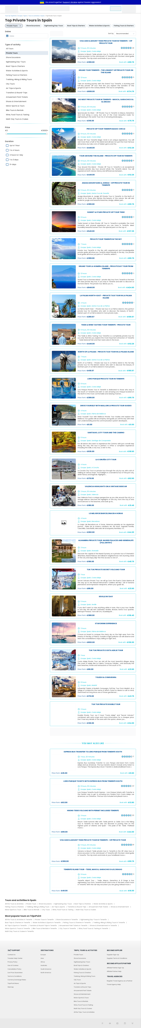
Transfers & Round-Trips (16, 92)
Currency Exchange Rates (17, 980)
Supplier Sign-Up (113, 955)
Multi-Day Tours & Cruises (17, 119)
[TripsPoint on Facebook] (117, 1023)
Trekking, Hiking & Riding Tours (19, 79)
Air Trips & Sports (13, 88)
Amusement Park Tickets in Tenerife (73, 925)
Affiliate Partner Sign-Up (115, 968)
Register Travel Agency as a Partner (119, 981)
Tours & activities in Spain (37, 16)
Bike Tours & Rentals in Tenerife (45, 928)
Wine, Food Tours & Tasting (17, 114)
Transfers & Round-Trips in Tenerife (43, 925)
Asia (42, 958)
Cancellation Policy (14, 969)
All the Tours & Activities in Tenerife (19, 919)
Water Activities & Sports (17, 70)
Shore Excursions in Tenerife (67, 919)
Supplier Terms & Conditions (117, 958)
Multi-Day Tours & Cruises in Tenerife (19, 931)
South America (46, 969)
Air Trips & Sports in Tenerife (16, 925)
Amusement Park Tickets (17, 97)
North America (46, 973)
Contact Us (11, 955)
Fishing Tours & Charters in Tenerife (77, 922)
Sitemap (11, 987)
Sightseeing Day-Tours (16, 62)
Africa (43, 962)
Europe (20, 16)
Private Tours (12, 53)
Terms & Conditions (15, 976)
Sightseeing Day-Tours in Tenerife (93, 919)
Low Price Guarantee (15, 973)
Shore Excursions (13, 57)
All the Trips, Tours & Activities (84, 1012)
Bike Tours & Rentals (14, 110)
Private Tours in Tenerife (44, 919)
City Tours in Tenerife (67, 928)
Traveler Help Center (15, 958)
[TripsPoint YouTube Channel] (109, 1023)
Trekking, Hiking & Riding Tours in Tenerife (109, 922)
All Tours (9, 48)
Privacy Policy (12, 962)
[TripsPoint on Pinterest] (102, 1023)
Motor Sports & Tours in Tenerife (17, 928)
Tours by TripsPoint (11, 16)
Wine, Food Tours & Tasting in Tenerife (94, 928)
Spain (25, 16)
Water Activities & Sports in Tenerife (47, 922)
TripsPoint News (13, 983)
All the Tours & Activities (14, 904)
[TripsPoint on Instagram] (124, 1023)
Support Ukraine (70, 2)
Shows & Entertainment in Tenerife (103, 925)
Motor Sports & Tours (15, 106)
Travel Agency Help (114, 984)
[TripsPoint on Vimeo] (132, 1023)
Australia (44, 965)
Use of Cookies (13, 965)
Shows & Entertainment (16, 101)
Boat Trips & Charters (15, 66)
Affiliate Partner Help (114, 971)
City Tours (10, 84)
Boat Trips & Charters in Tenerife (18, 922)
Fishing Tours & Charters (16, 75)
